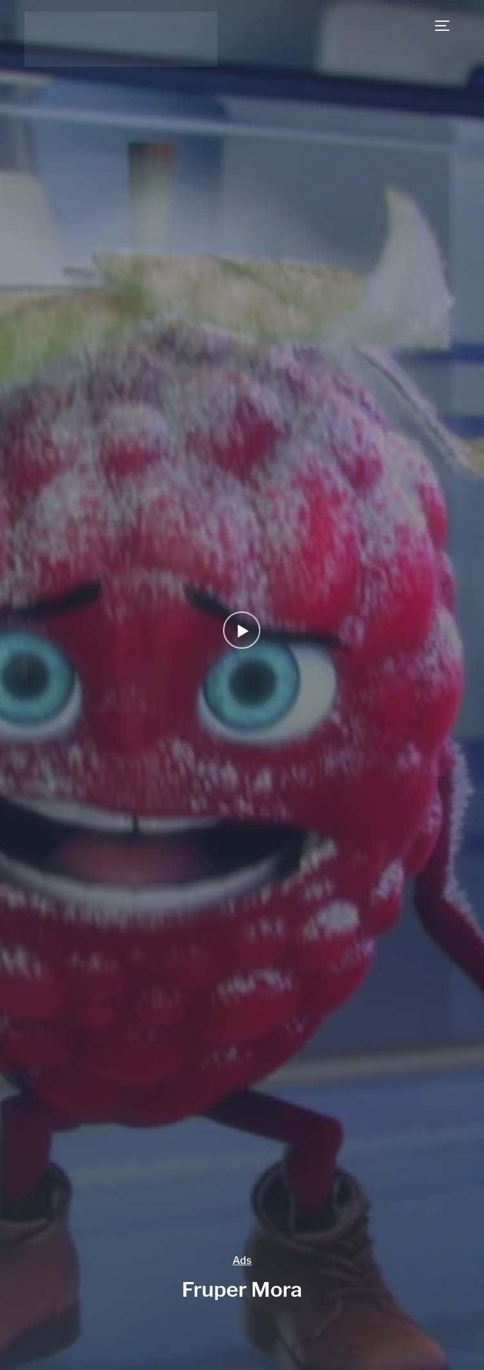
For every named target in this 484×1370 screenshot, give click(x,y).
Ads (242, 1260)
